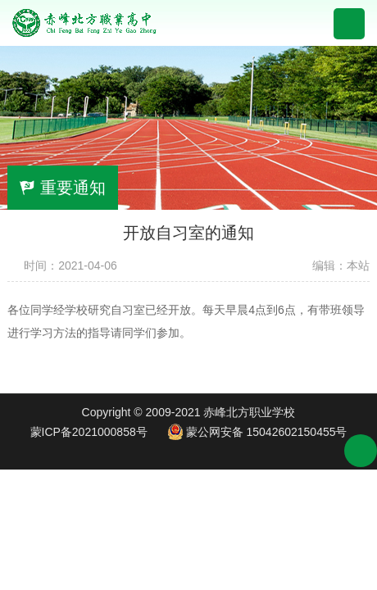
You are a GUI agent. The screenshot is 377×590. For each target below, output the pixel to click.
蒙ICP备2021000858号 (89, 431)
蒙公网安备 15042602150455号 (257, 431)
